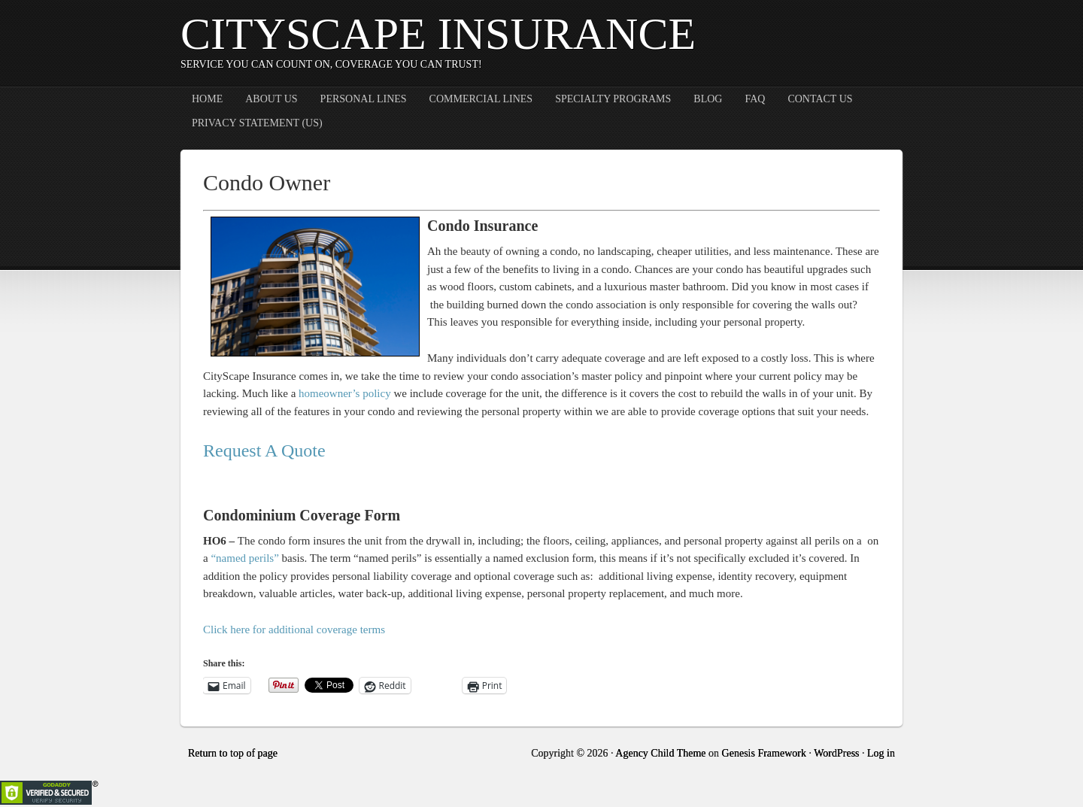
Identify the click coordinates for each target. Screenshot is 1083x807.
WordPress (836, 753)
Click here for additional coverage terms (294, 629)
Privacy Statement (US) (257, 123)
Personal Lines (363, 99)
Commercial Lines (481, 99)
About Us (271, 99)
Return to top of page (233, 753)
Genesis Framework (764, 753)
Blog (707, 99)
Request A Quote (264, 450)
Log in (881, 753)
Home (207, 99)
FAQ (755, 99)
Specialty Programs (613, 99)
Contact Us (819, 99)
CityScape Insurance (438, 34)
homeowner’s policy (345, 393)
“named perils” (244, 558)
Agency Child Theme (660, 753)
